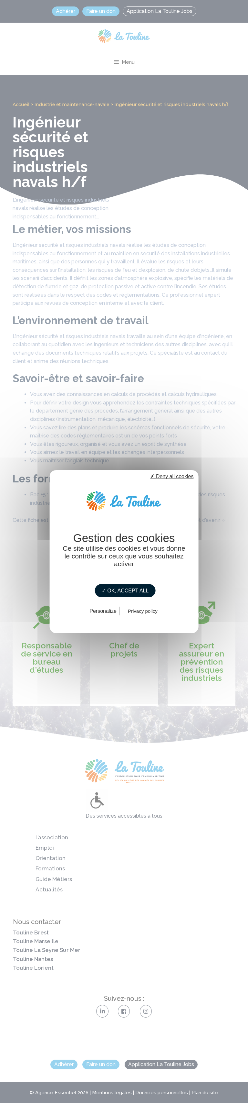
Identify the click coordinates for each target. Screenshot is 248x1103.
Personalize (103, 611)
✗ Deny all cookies (171, 476)
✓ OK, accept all (125, 590)
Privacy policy (143, 611)
